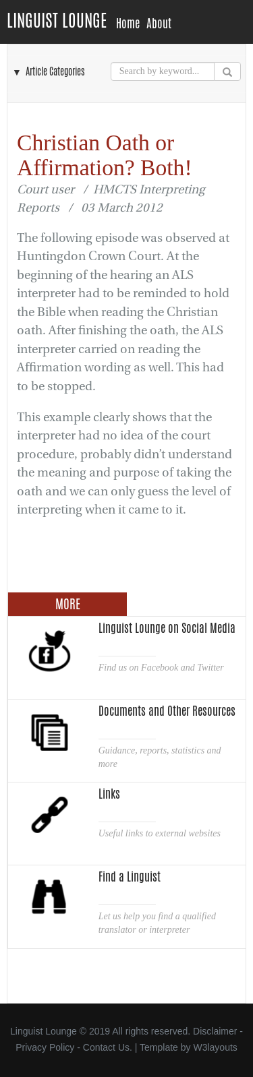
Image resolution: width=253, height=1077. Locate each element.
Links (109, 794)
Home (128, 24)
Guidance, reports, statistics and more (160, 757)
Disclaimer (215, 1031)
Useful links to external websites (160, 833)
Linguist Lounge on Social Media (167, 628)
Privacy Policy (45, 1047)
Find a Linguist (130, 877)
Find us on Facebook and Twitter (161, 668)
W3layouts (215, 1047)
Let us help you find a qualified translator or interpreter (157, 923)
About (158, 24)
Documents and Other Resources (167, 711)
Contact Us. (107, 1047)
